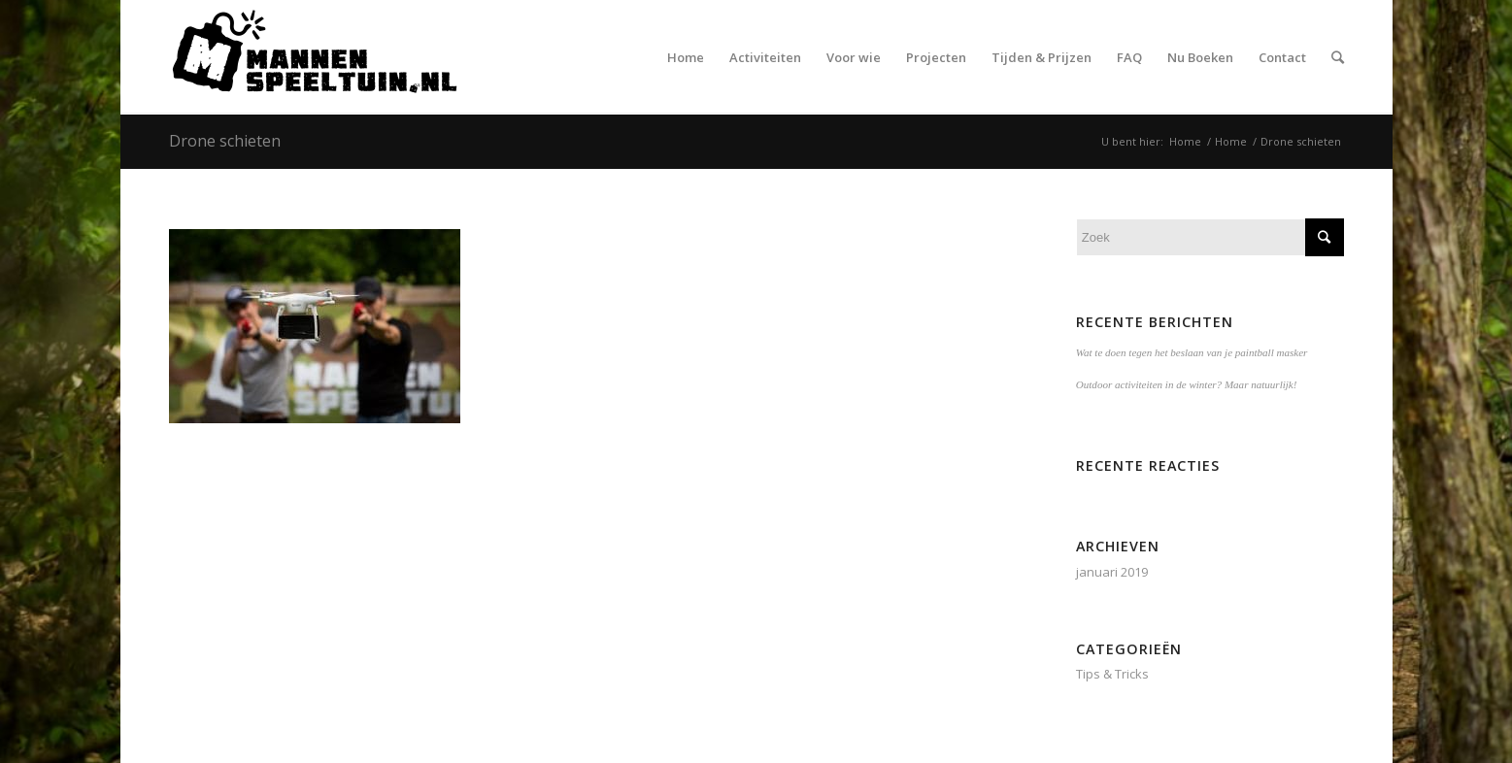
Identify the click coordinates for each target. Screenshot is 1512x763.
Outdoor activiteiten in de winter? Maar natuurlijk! (1186, 384)
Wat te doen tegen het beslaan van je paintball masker (1192, 352)
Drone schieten (225, 140)
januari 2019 (1112, 572)
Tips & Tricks (1112, 673)
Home (1185, 141)
